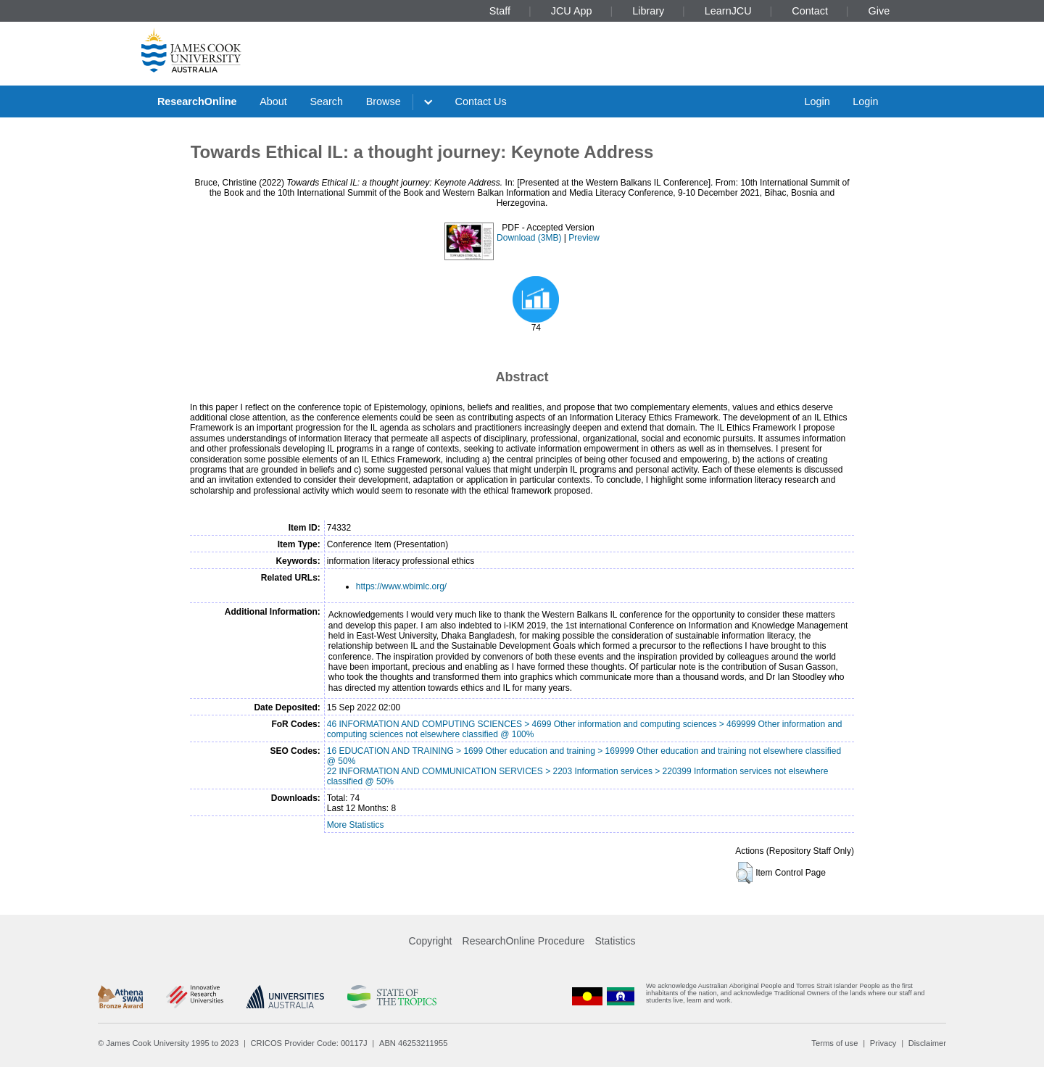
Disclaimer (927, 1043)
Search (326, 101)
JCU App (571, 11)
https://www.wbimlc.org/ (401, 586)
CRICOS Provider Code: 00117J (309, 1043)
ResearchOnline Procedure (524, 941)
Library (648, 11)
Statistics (614, 941)
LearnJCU (728, 11)
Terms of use (834, 1043)
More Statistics (355, 825)
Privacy (883, 1043)
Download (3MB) (529, 238)
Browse (383, 101)
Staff (499, 11)
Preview (584, 238)
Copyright (430, 941)
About (273, 101)
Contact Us (481, 101)
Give (879, 11)
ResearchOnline (197, 101)
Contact (810, 11)
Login (816, 101)
